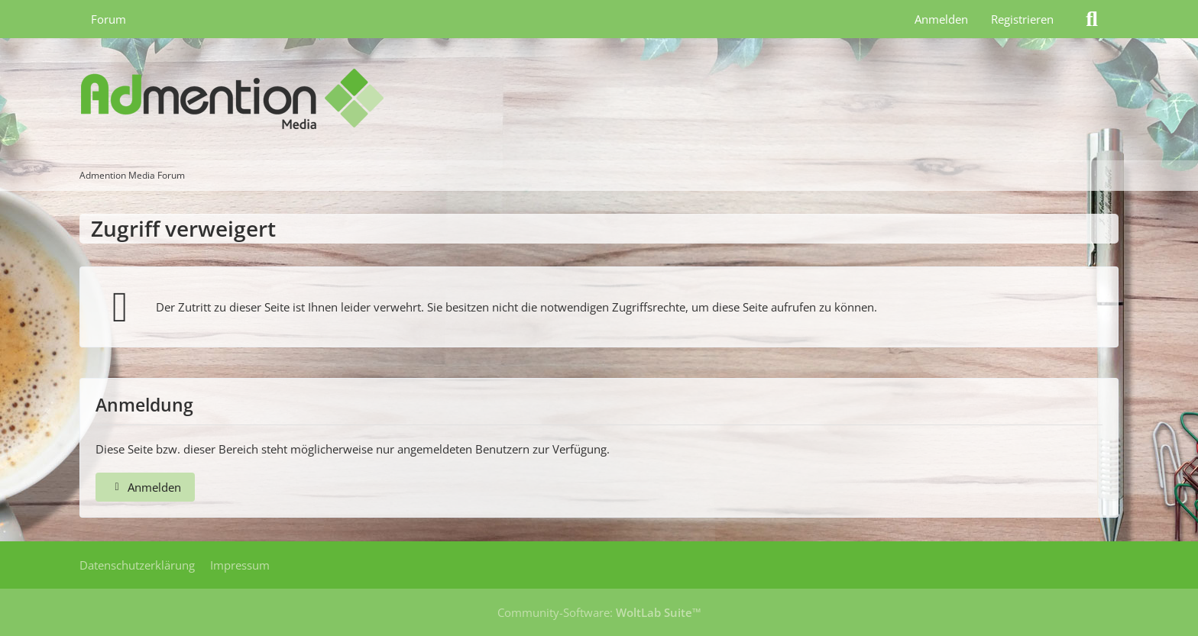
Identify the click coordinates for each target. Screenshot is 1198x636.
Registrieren (1022, 19)
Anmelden (941, 19)
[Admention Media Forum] (599, 99)
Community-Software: (599, 612)
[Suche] (1092, 19)
